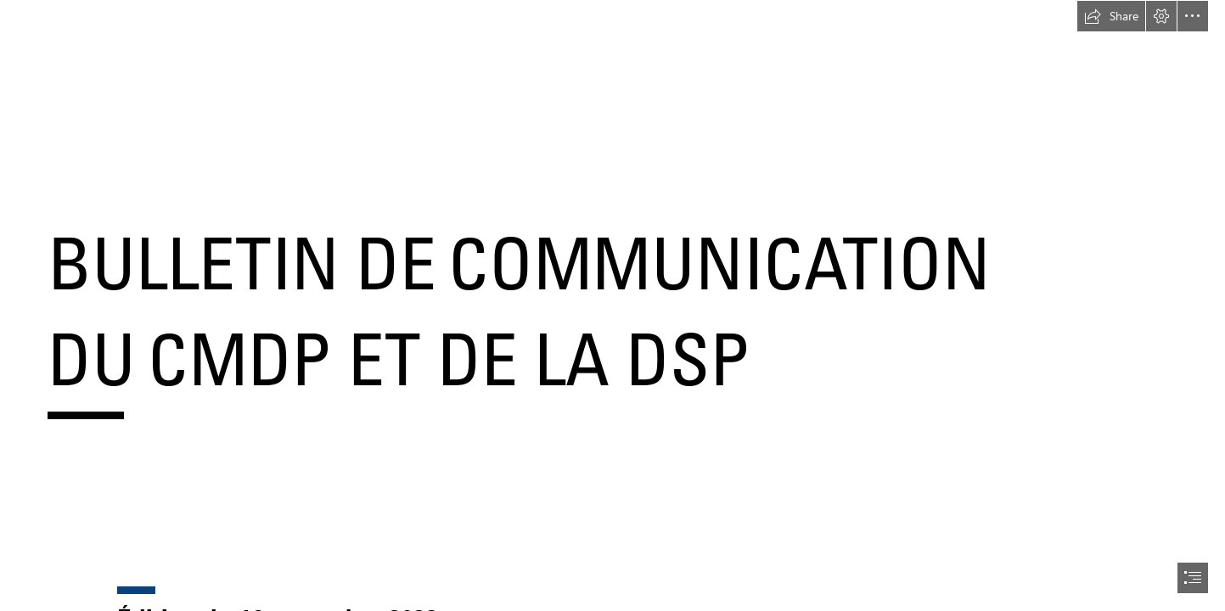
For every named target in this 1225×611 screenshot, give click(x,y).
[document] (612, 305)
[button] (1111, 16)
